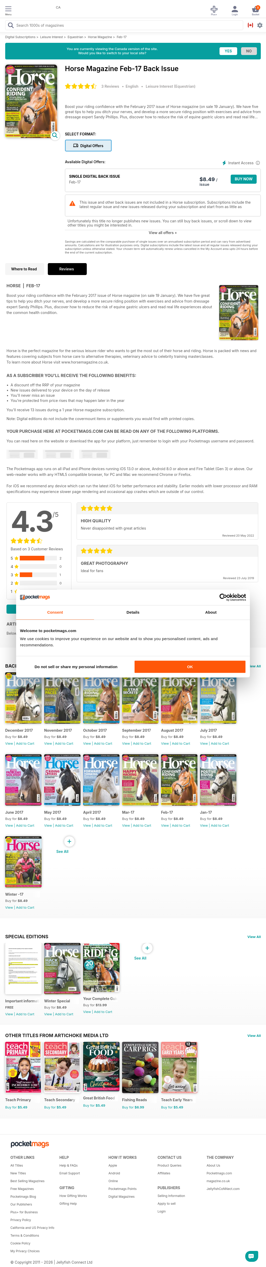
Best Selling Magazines (27, 1181)
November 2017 (58, 730)
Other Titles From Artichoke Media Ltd (56, 1035)
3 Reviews (110, 86)
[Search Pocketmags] (10, 26)
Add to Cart (25, 743)
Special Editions (26, 936)
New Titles (18, 1173)
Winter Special (57, 1001)
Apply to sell (166, 1204)
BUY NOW (244, 179)
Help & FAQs (68, 1165)
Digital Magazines (122, 1196)
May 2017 (52, 812)
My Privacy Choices (25, 1251)
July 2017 (208, 730)
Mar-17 (128, 812)
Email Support (69, 1173)
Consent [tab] (55, 612)
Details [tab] (133, 612)
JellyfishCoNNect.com (223, 1189)
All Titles (16, 1165)
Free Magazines (22, 1189)
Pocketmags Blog (23, 1196)
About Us (213, 1165)
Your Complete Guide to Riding (100, 998)
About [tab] (211, 612)
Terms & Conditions (24, 1235)
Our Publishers (21, 1204)
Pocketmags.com (219, 1173)
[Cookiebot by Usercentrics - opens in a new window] (223, 597)
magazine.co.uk (218, 1181)
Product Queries (169, 1165)
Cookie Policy (20, 1243)
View (9, 743)
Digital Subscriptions (20, 37)
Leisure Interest (51, 37)
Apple (113, 1165)
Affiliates (163, 1173)
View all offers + (163, 232)
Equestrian (75, 37)
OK (190, 667)
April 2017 (92, 812)
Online (113, 1181)
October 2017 (95, 730)
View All (254, 666)
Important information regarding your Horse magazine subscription (22, 1001)
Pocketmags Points (123, 1189)
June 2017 (14, 812)
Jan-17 (206, 812)
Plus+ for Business (24, 1212)
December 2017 (19, 730)
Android (114, 1173)
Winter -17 (14, 894)
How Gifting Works (73, 1196)
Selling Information (171, 1196)
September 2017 (136, 730)
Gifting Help (68, 1204)
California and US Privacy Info (32, 1228)
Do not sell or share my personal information (76, 667)
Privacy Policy (20, 1220)
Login (161, 1211)
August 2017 (172, 730)
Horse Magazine (100, 37)
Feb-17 (122, 37)
